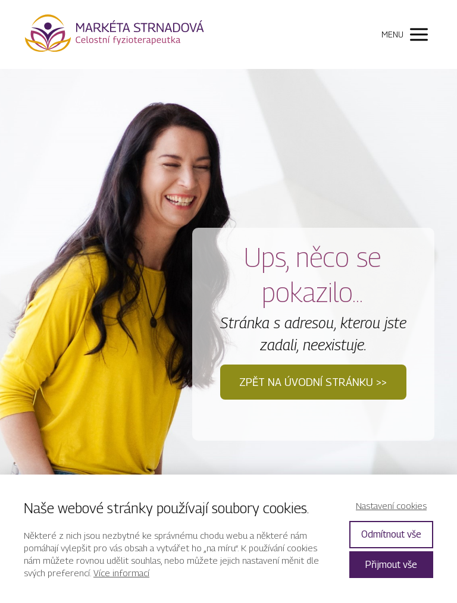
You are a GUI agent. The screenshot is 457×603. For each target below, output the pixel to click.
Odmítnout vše (391, 534)
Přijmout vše (391, 564)
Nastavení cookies (391, 505)
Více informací (121, 572)
